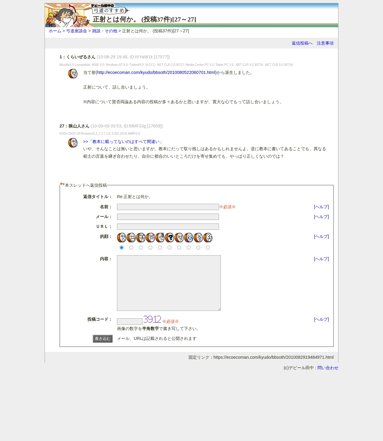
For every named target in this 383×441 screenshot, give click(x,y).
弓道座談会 (76, 30)
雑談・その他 (104, 30)
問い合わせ (327, 378)
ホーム (55, 30)
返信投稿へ (302, 43)
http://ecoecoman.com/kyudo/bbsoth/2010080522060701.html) (157, 72)
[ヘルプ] (321, 206)
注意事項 (325, 43)
